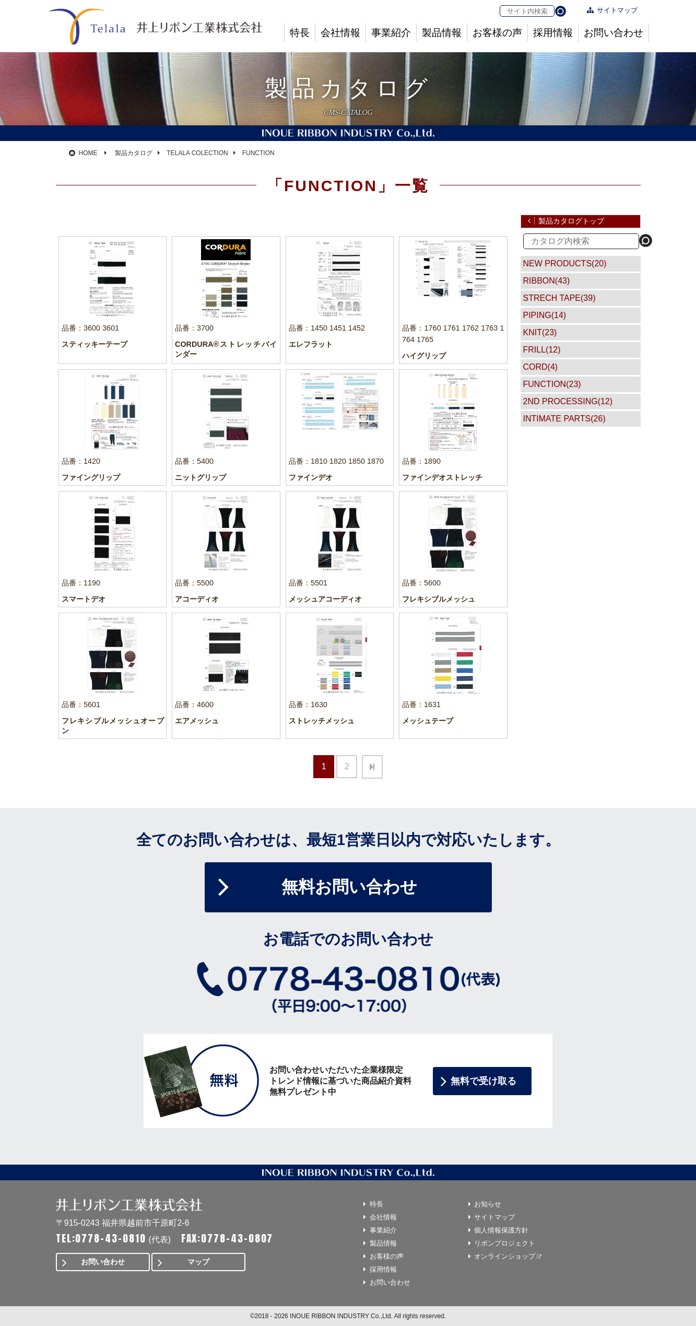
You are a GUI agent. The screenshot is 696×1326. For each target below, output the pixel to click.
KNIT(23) (540, 332)
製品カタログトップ (571, 221)
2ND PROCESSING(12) (568, 401)
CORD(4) (540, 366)
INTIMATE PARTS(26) (564, 418)
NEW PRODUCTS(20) (565, 263)
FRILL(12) (542, 349)
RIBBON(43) (546, 280)
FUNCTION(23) (552, 384)
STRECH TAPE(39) (559, 298)
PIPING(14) (545, 315)
